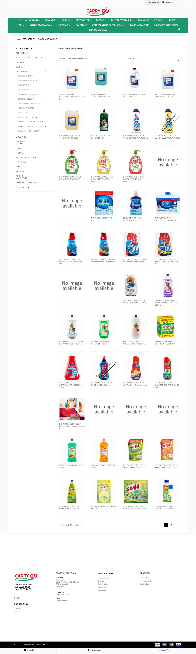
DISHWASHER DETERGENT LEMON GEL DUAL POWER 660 (167, 137)
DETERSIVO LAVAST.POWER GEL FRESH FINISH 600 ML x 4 (135, 260)
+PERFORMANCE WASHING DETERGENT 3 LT (134, 95)
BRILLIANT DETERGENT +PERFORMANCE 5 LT (165, 95)
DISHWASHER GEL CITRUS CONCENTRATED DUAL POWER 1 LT (102, 179)
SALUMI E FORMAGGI (41, 25)
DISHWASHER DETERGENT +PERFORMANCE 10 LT (70, 137)
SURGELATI (63, 25)
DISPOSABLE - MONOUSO (28, 103)
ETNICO (159, 20)
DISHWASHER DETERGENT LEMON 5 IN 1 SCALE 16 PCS (134, 507)
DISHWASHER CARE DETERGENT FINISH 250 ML (166, 219)
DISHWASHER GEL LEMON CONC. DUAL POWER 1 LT (70, 178)
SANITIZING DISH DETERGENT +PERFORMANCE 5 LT (71, 96)
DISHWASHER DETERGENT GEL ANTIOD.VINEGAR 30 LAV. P (71, 426)
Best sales (144, 584)
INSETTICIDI (23, 113)
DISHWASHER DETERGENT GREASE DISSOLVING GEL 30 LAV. (167, 385)
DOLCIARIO (81, 25)
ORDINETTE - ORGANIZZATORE (31, 122)
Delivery (17, 609)
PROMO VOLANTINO (139, 25)
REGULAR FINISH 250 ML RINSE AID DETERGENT (133, 219)
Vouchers (102, 590)
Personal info (103, 578)
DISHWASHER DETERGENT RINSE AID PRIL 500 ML (102, 384)
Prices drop (145, 578)
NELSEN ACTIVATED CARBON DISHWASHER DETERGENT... (71, 342)
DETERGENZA (83, 20)
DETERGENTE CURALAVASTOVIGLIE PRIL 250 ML (70, 385)
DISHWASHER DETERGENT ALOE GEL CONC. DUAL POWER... (134, 179)
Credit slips (103, 584)
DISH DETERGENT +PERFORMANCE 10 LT (100, 95)
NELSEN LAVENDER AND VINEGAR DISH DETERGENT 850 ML (166, 302)
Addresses (102, 587)
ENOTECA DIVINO (98, 30)
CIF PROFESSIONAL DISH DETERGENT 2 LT (101, 137)
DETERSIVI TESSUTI (26, 99)
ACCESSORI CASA (25, 76)
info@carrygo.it (62, 600)
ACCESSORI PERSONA (27, 81)
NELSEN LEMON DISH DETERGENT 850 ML (100, 342)
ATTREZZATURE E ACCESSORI (107, 25)
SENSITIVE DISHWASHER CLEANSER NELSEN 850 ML (134, 342)
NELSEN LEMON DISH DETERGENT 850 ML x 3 (165, 342)
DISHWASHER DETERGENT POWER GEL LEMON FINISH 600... (166, 261)
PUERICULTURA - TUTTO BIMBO (31, 126)
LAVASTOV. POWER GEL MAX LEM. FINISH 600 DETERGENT (103, 260)
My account (19, 612)
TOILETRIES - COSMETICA (28, 131)
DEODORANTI (24, 90)
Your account (105, 573)
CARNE (66, 20)
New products (146, 581)
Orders (101, 581)
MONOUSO (143, 20)
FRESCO (101, 20)
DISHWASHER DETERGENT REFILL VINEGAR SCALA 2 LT (166, 466)
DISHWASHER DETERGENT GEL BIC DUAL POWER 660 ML (135, 137)
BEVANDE (50, 20)
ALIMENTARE (32, 20)
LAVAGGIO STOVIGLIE (26, 117)
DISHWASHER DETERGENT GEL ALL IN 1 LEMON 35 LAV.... (135, 384)
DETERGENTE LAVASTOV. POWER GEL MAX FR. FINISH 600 (70, 261)
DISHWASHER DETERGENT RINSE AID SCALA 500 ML (70, 507)
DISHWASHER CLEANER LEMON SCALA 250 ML (165, 507)
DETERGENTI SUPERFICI (27, 94)
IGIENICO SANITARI (26, 108)
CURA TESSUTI (24, 85)
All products (24, 48)
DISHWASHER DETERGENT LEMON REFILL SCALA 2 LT (134, 466)
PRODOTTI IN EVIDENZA (166, 25)
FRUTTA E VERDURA (122, 20)
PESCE (173, 20)
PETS (21, 25)
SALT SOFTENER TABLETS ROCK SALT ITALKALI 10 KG (135, 301)
